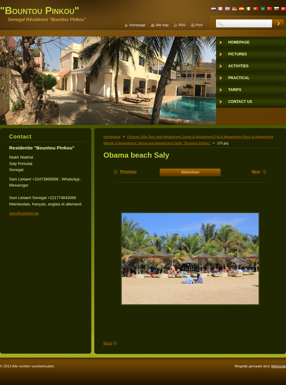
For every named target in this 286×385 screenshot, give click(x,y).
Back (107, 343)
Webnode (278, 366)
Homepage (111, 136)
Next (256, 171)
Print (199, 25)
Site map (162, 25)
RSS (182, 25)
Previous (128, 171)
